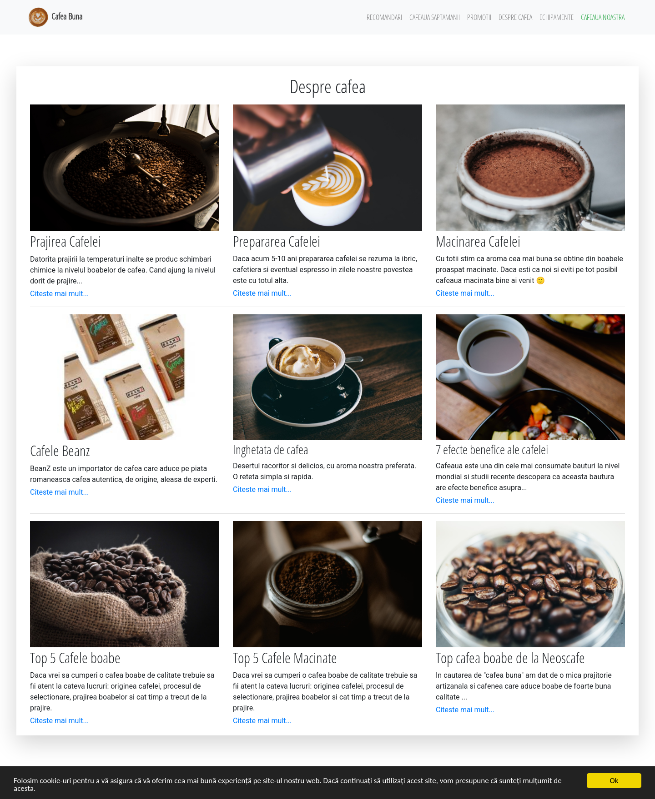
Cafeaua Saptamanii (434, 17)
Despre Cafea (515, 17)
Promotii (479, 17)
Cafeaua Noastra (603, 17)
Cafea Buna (54, 17)
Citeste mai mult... (59, 293)
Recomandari (384, 17)
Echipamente (556, 17)
